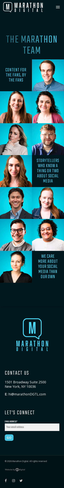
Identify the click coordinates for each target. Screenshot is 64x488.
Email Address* (32, 425)
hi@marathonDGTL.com (27, 394)
